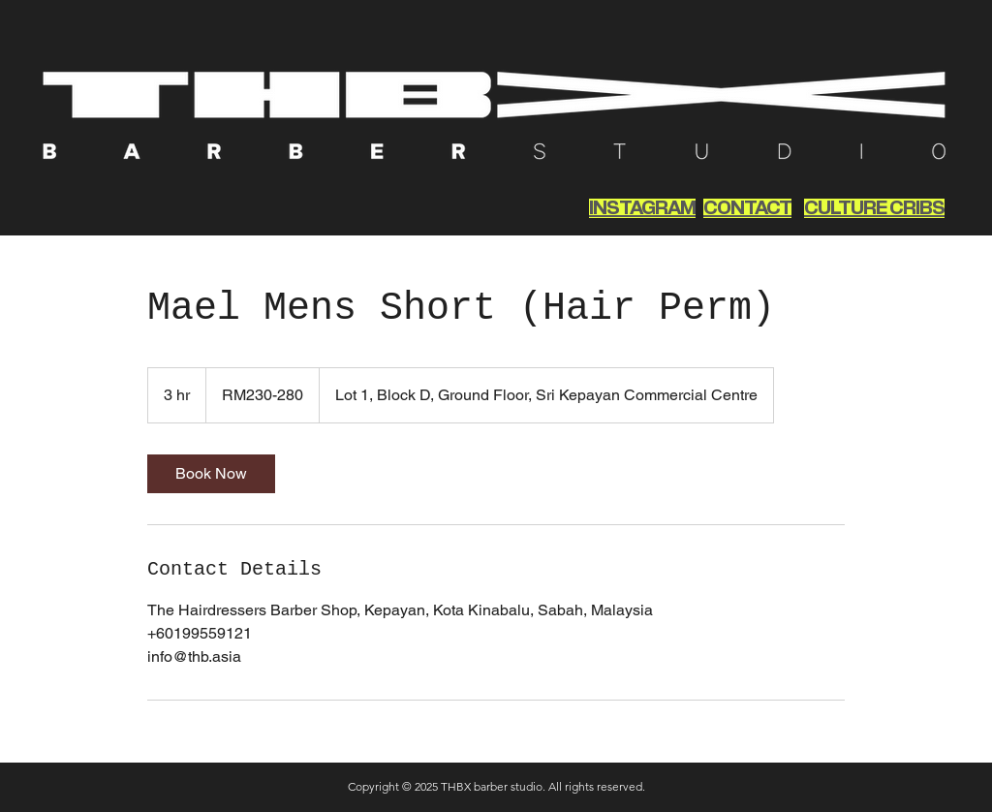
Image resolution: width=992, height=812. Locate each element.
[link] (211, 473)
